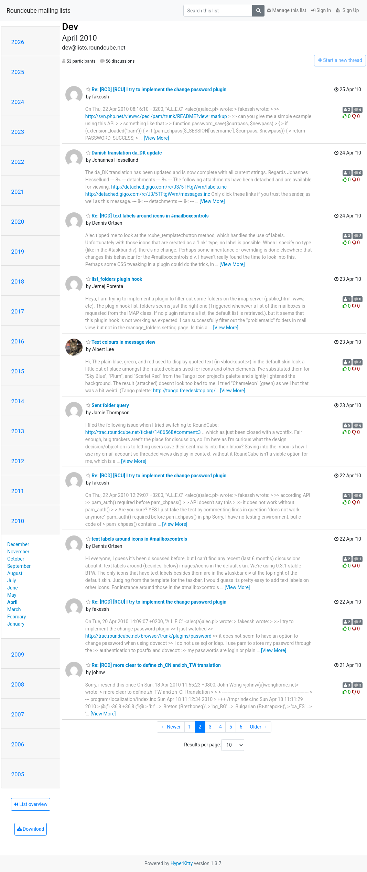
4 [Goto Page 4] (220, 727)
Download (30, 829)
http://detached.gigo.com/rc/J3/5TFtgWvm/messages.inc (147, 194)
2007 (17, 714)
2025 (17, 71)
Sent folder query (107, 405)
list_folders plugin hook (114, 279)
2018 (17, 281)
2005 (17, 774)
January (15, 624)
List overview (30, 804)
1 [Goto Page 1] (189, 727)
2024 (17, 101)
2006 (17, 744)
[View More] (156, 138)
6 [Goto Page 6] (241, 727)
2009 (17, 654)
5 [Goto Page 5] (230, 727)
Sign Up (347, 10)
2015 (17, 371)
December (18, 544)
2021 (17, 191)
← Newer (171, 727)
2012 (17, 461)
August (14, 573)
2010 (17, 521)
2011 (17, 491)
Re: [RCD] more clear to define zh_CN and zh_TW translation (153, 665)
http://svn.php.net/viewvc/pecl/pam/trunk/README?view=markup (156, 116)
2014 (17, 401)
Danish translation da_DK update (124, 153)
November (18, 551)
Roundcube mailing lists (39, 10)
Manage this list (286, 10)
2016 (17, 341)
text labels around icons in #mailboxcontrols (136, 539)
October (15, 559)
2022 (17, 161)
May (11, 595)
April (12, 602)
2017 (17, 311)
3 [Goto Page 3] (210, 727)
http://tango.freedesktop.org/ (184, 390)
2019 (17, 251)
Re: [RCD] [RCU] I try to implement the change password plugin (156, 89)
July (11, 580)
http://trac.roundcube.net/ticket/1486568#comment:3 (143, 432)
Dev (70, 26)
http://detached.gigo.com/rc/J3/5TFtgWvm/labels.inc (169, 187)
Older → (259, 727)
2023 (17, 131)
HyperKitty (182, 863)
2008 (17, 684)
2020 (17, 221)
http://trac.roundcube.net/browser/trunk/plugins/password (148, 636)
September (19, 566)
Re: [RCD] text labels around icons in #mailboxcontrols (147, 216)
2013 (17, 431)
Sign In (321, 10)
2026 (17, 42)
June (12, 588)
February (16, 616)
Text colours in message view (120, 342)
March (14, 609)
